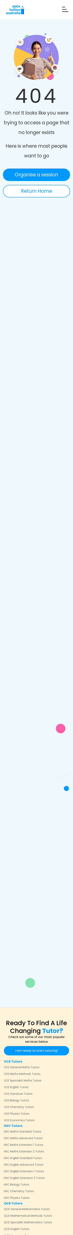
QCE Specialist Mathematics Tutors (28, 1222)
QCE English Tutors (16, 1229)
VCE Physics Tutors (16, 1114)
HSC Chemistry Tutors (19, 1191)
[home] (14, 9)
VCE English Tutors (16, 1087)
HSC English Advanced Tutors (23, 1165)
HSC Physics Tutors (17, 1198)
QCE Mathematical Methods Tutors (28, 1216)
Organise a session (36, 174)
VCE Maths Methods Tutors (22, 1074)
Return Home (36, 191)
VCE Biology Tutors (16, 1100)
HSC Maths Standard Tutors (22, 1131)
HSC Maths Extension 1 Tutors (23, 1145)
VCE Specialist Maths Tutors (22, 1080)
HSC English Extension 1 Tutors (24, 1171)
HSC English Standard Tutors (23, 1158)
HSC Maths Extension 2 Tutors (24, 1151)
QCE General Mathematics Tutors (27, 1209)
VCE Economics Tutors (19, 1120)
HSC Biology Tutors (16, 1184)
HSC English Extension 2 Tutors (24, 1178)
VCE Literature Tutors (18, 1094)
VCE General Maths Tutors (21, 1067)
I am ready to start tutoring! (36, 1050)
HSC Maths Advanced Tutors (23, 1138)
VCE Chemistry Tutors (19, 1107)
